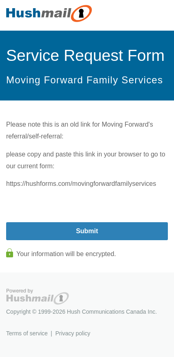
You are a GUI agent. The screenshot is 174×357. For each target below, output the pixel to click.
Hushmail (37, 297)
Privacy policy (72, 333)
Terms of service (27, 333)
